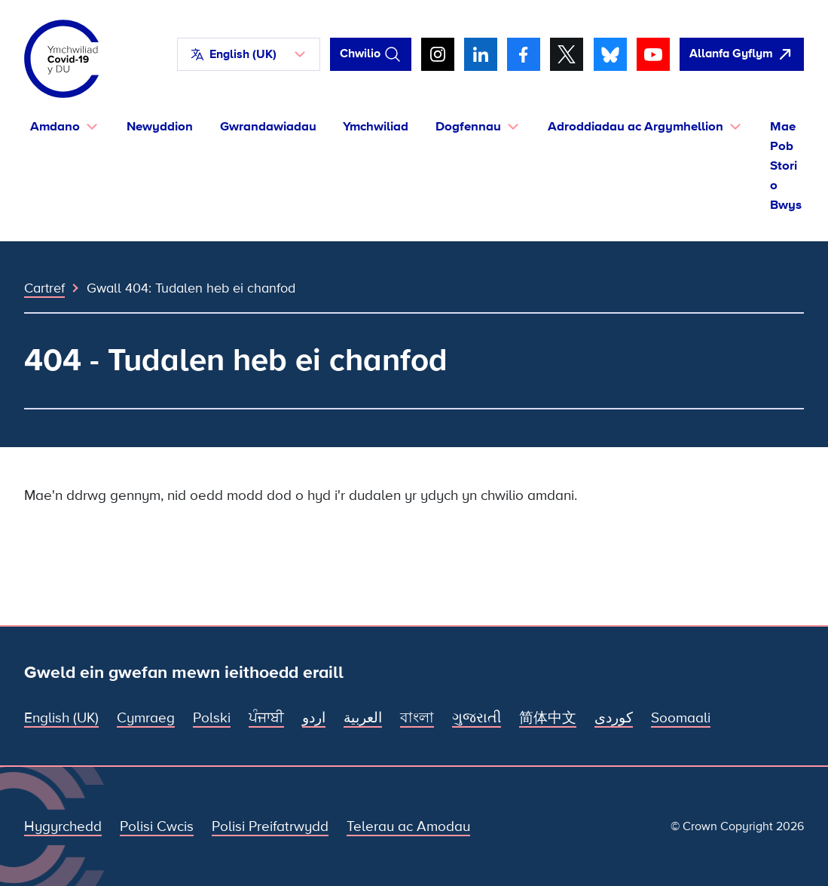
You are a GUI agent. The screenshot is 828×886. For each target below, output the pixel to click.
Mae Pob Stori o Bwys (786, 165)
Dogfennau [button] (468, 126)
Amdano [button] (55, 126)
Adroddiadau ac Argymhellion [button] (635, 126)
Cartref (44, 288)
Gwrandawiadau (268, 126)
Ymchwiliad (375, 126)
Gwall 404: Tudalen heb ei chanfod (191, 288)
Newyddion (160, 126)
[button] (248, 54)
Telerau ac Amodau (408, 826)
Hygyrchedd (63, 826)
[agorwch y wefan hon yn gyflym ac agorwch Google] (742, 54)
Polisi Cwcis (157, 826)
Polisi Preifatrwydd (270, 826)
